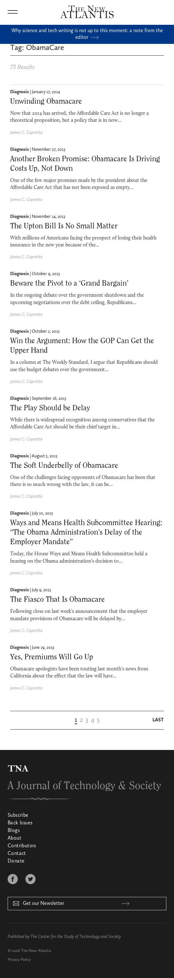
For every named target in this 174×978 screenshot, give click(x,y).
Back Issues (20, 823)
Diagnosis (19, 92)
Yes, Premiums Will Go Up (51, 657)
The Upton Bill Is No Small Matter (63, 226)
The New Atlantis (36, 951)
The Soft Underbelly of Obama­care (64, 465)
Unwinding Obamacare (46, 101)
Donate (16, 861)
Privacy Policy (19, 960)
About (14, 838)
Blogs (14, 830)
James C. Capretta (26, 132)
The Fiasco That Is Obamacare (57, 599)
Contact (17, 853)
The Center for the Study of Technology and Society (75, 936)
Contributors (22, 846)
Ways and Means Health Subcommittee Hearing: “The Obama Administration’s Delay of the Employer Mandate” (86, 532)
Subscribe (18, 815)
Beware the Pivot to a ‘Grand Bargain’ (69, 283)
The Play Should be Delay (50, 408)
